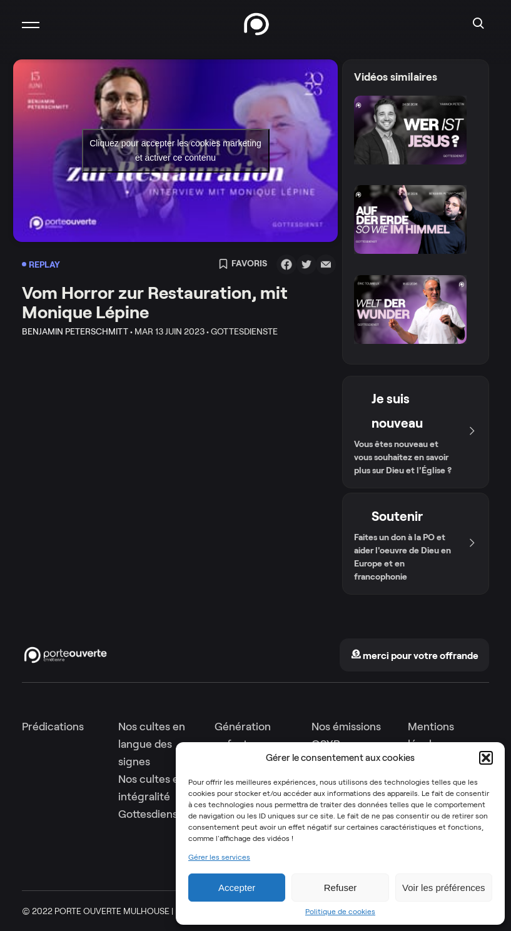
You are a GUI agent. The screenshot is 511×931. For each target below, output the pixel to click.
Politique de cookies (340, 911)
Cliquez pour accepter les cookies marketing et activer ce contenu (175, 150)
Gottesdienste (153, 814)
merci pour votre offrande (414, 655)
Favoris (242, 264)
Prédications (53, 726)
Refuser (340, 887)
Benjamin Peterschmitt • (77, 331)
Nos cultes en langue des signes (151, 744)
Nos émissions (346, 726)
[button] (486, 758)
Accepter (236, 887)
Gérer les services (219, 857)
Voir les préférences (443, 887)
